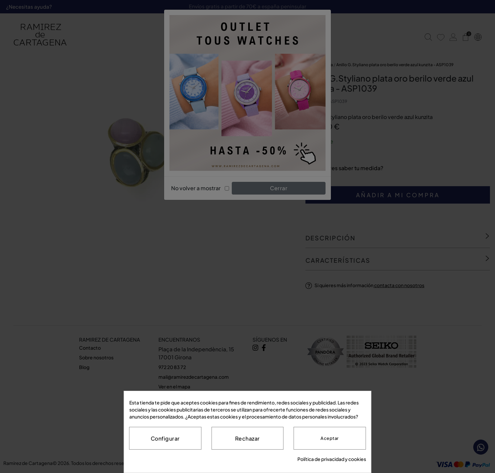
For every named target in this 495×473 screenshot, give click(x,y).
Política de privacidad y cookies (331, 459)
